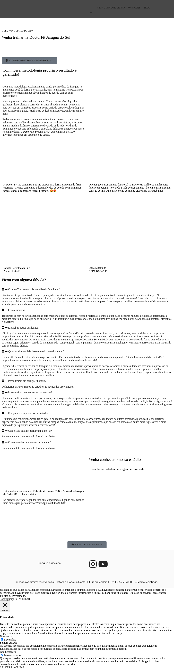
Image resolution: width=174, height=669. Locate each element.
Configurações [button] (9, 598)
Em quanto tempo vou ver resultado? (28, 413)
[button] (87, 289)
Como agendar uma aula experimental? (29, 442)
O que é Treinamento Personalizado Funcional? (34, 289)
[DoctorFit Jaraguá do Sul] (44, 470)
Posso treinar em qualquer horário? (27, 380)
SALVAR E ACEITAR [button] (12, 667)
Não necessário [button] (8, 651)
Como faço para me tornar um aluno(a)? (30, 430)
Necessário (10, 639)
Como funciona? (17, 310)
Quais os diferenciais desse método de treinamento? (36, 351)
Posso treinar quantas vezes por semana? (30, 392)
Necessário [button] (6, 636)
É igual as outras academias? (23, 327)
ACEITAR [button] (24, 598)
